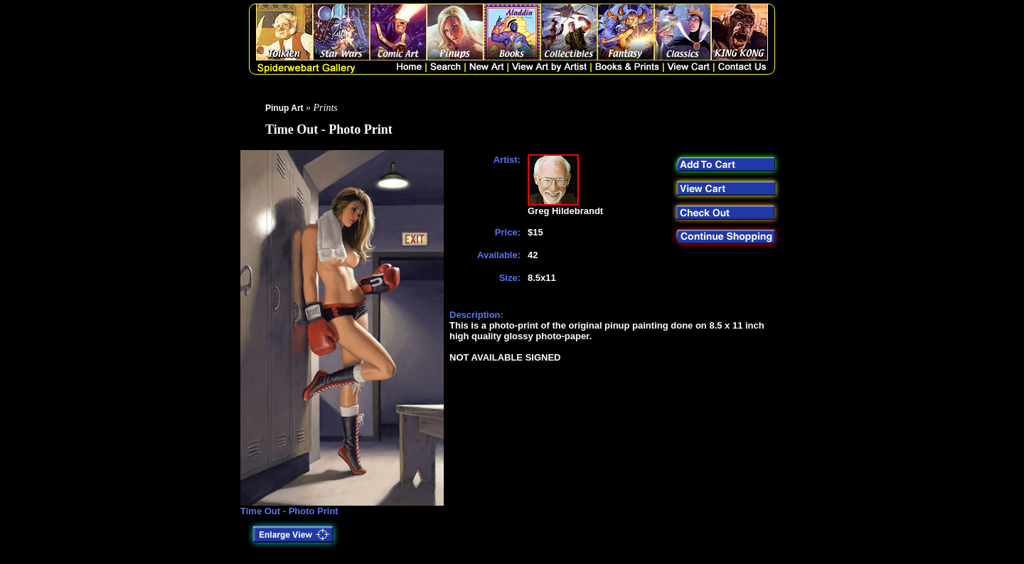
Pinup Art (284, 108)
